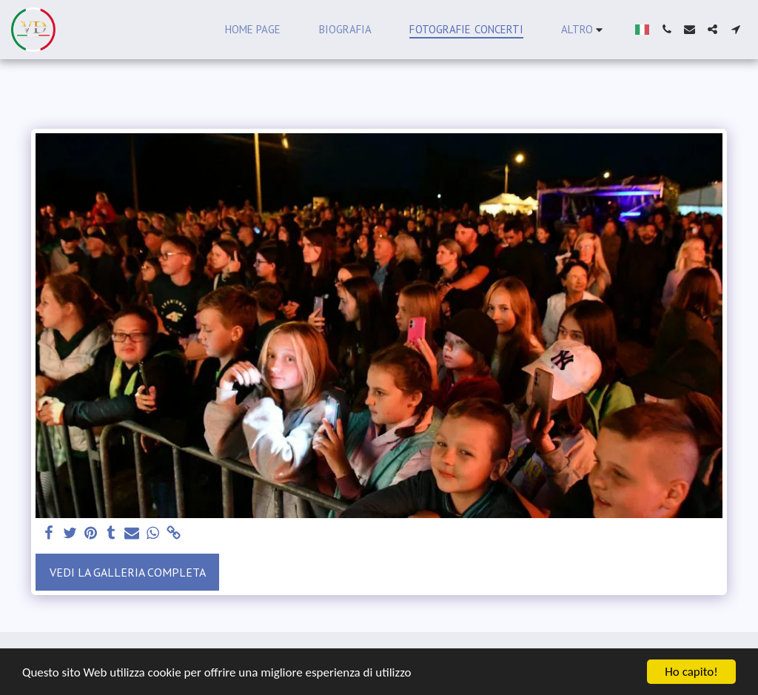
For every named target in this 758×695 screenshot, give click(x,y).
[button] (666, 29)
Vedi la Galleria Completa (128, 572)
